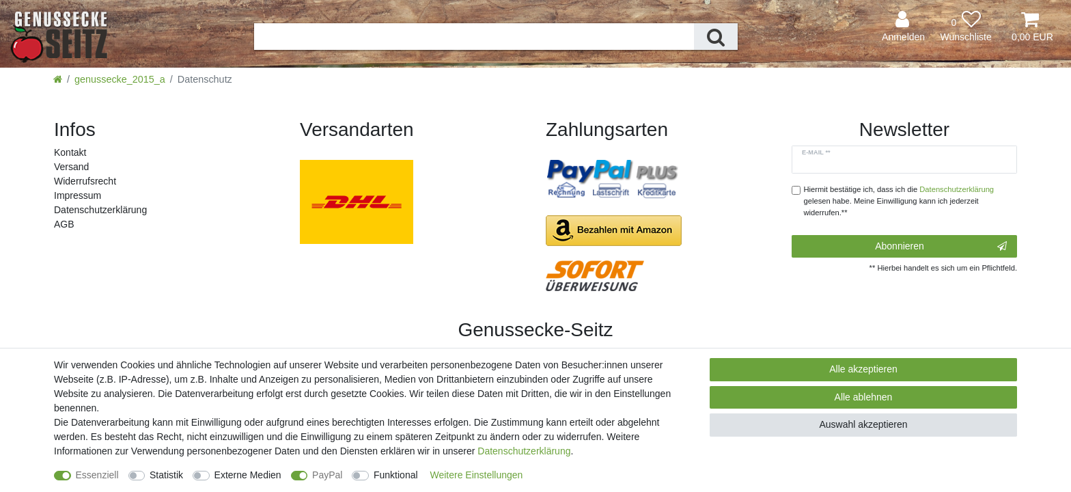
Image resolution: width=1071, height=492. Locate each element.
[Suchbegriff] (474, 36)
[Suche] (716, 36)
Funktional (396, 474)
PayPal (327, 474)
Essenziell (97, 474)
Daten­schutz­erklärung (100, 209)
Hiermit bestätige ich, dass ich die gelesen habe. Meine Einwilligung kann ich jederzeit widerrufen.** (899, 201)
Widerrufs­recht (85, 181)
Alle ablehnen (864, 397)
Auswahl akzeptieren (863, 424)
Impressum (77, 195)
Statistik (166, 474)
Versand (71, 166)
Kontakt (70, 152)
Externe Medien (247, 474)
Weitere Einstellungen (476, 474)
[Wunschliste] (965, 27)
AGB (64, 224)
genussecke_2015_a (119, 79)
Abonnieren (941, 247)
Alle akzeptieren (863, 369)
